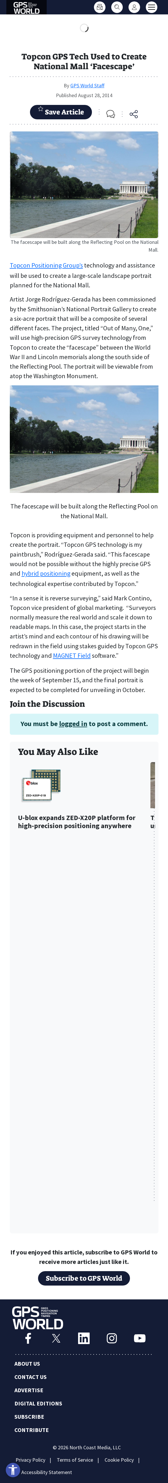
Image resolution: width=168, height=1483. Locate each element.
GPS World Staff (87, 85)
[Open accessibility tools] (13, 1470)
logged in (73, 723)
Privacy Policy (30, 1459)
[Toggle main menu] (151, 7)
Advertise (28, 1390)
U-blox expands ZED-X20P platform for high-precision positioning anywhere (76, 822)
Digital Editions (38, 1403)
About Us (27, 1363)
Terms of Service (75, 1459)
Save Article (61, 111)
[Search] (117, 7)
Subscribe (29, 1416)
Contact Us (30, 1376)
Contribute (31, 1429)
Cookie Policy (119, 1459)
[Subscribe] (99, 7)
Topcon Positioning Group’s (46, 265)
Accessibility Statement (46, 1472)
